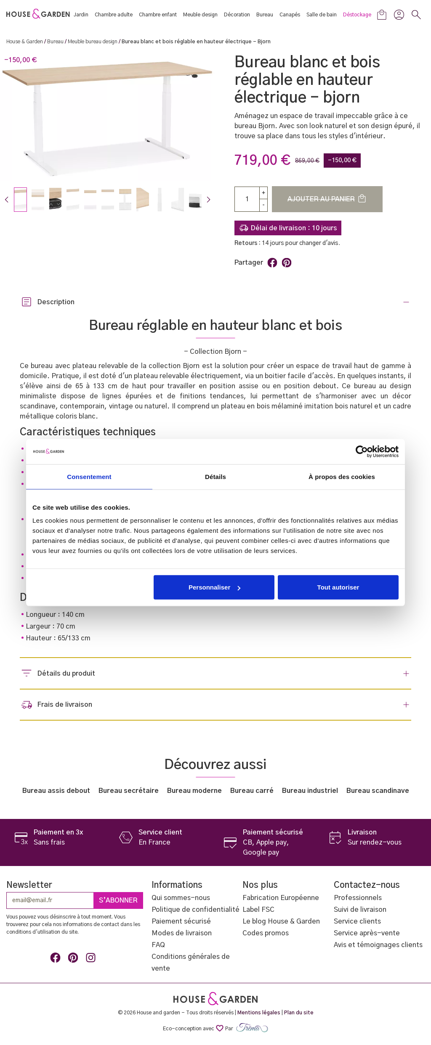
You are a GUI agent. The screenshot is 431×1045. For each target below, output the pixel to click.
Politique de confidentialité (195, 909)
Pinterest (287, 263)
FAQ (158, 945)
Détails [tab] (215, 476)
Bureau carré (252, 790)
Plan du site (299, 1012)
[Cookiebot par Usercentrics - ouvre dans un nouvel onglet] (362, 451)
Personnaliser (214, 587)
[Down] (263, 205)
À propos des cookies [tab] (342, 476)
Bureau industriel (310, 790)
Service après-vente (367, 933)
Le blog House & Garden (281, 921)
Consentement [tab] (89, 476)
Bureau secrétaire (128, 790)
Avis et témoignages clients (378, 945)
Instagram (92, 959)
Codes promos (265, 933)
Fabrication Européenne (280, 898)
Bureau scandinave (377, 790)
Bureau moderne (194, 790)
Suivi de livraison (360, 909)
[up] (263, 193)
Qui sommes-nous (181, 898)
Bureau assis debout (56, 790)
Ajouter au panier (327, 198)
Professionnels (358, 898)
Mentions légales (258, 1012)
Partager (272, 263)
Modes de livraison (182, 933)
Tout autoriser (338, 587)
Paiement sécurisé (181, 921)
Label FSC (258, 909)
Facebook (57, 959)
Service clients (357, 921)
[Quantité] (247, 199)
